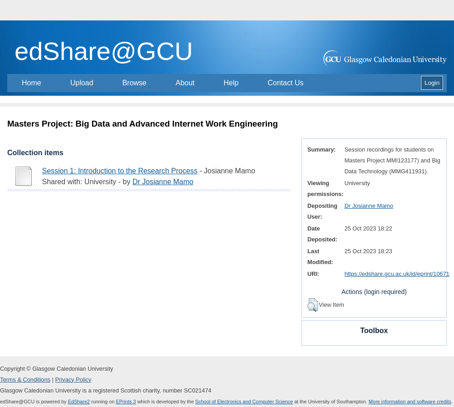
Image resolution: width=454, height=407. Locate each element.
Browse (134, 83)
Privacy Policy (73, 379)
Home (31, 83)
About (185, 83)
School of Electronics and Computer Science (244, 401)
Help (231, 83)
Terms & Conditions (25, 379)
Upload (82, 83)
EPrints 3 (126, 401)
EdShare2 (78, 401)
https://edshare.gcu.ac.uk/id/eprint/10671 (397, 273)
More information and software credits (410, 401)
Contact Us (285, 83)
